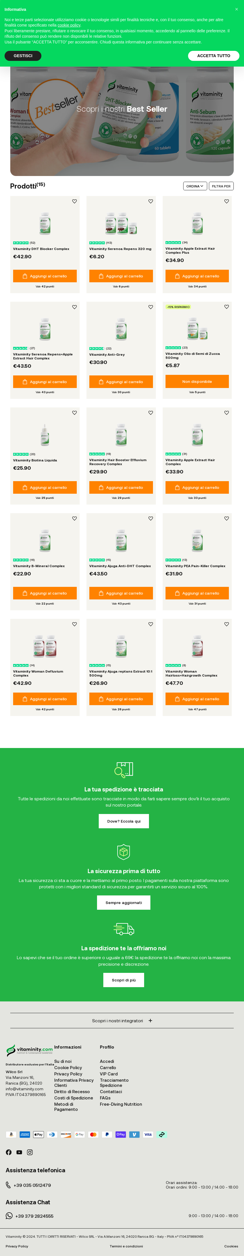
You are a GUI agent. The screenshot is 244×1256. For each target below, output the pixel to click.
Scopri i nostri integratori (122, 1020)
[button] (236, 9)
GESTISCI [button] (23, 55)
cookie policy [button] (69, 25)
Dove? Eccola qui (123, 821)
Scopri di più (124, 979)
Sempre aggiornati (124, 902)
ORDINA (195, 186)
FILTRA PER (221, 186)
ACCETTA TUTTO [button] (213, 55)
